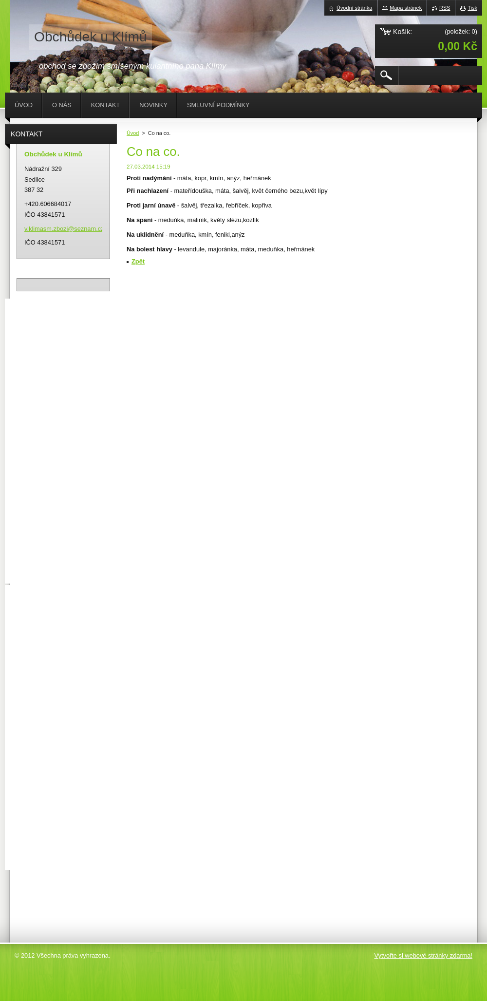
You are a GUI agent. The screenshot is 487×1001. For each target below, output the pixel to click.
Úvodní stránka (354, 8)
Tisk (472, 8)
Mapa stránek (406, 8)
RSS (444, 8)
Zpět (138, 261)
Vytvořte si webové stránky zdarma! (423, 955)
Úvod (133, 133)
